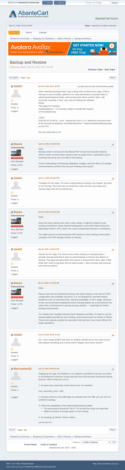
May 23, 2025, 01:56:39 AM (48, 283)
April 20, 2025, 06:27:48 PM (49, 86)
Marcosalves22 (23, 368)
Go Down (13, 78)
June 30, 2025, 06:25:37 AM (49, 335)
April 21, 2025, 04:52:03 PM (49, 178)
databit (18, 86)
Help (94, 464)
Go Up (12, 430)
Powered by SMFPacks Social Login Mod (40, 467)
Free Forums (19, 467)
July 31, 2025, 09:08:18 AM (48, 369)
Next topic (110, 69)
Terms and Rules (104, 464)
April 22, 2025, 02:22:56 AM (49, 212)
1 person (41, 422)
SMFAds (9, 467)
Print (112, 78)
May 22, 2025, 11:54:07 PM (48, 249)
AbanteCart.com (56, 447)
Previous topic (95, 69)
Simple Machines (27, 464)
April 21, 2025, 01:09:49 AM (49, 144)
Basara (18, 144)
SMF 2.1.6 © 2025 (13, 464)
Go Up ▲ (115, 464)
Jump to (76, 442)
